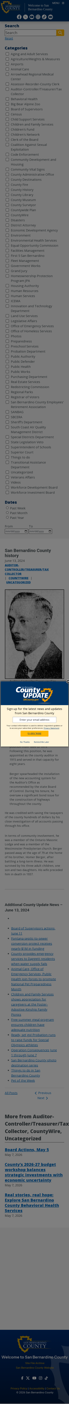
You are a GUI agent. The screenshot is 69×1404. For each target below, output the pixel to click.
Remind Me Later (41, 742)
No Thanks (25, 742)
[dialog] (34, 714)
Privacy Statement (51, 728)
